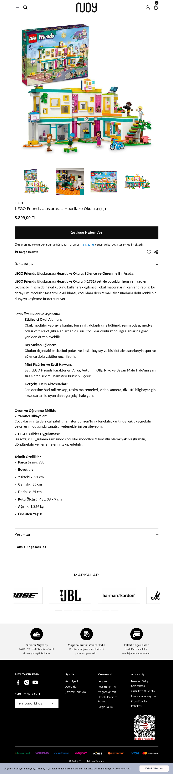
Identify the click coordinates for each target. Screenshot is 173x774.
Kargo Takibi (105, 706)
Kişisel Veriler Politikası (139, 703)
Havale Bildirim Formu (107, 699)
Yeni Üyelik (72, 681)
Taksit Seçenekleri (31, 547)
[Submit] (52, 703)
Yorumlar (23, 534)
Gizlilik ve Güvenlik (143, 691)
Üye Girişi (71, 686)
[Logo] (86, 7)
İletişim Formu (107, 686)
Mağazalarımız (107, 691)
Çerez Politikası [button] (122, 768)
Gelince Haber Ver (86, 232)
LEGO (19, 203)
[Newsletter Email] (36, 703)
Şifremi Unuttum (75, 691)
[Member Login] (147, 7)
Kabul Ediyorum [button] (154, 768)
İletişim (102, 681)
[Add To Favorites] (149, 251)
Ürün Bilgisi (25, 264)
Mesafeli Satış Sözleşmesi (139, 683)
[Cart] (155, 7)
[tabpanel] (38, 595)
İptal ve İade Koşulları (144, 696)
